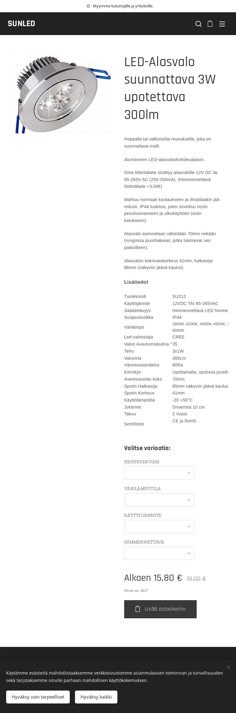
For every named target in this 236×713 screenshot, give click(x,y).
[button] (198, 23)
